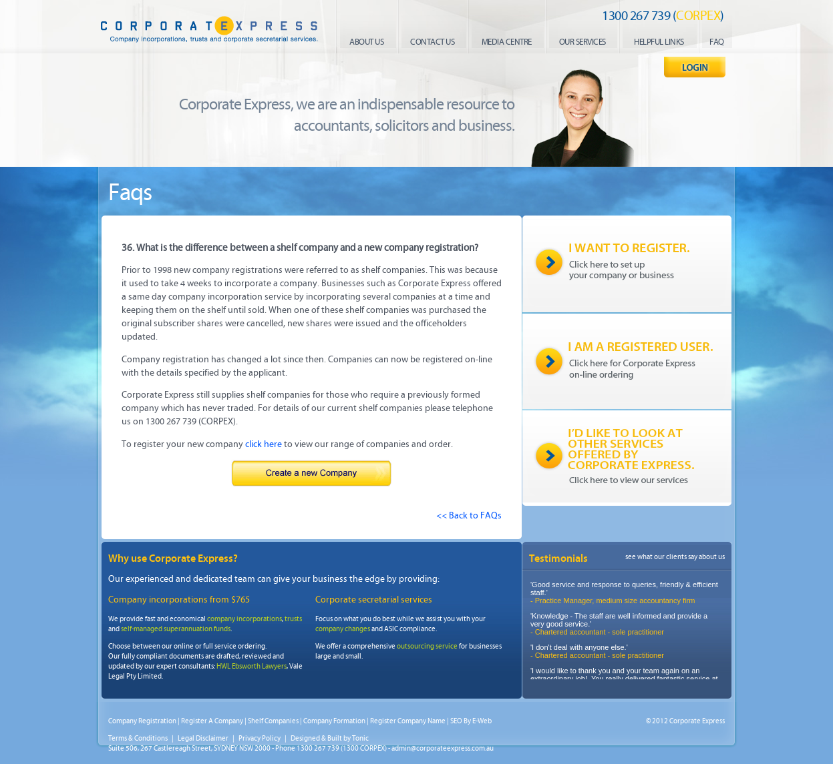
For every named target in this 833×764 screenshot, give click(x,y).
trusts (293, 619)
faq (716, 42)
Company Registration (142, 721)
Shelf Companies (273, 721)
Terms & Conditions (138, 738)
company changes (342, 629)
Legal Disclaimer (203, 738)
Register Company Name (408, 721)
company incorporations (244, 619)
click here (263, 444)
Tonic (360, 738)
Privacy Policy (259, 738)
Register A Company (212, 721)
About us (366, 42)
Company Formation (334, 721)
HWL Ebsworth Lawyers (251, 666)
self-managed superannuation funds (175, 629)
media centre (507, 42)
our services (582, 42)
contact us (432, 42)
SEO (456, 721)
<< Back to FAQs (469, 515)
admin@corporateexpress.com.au (442, 748)
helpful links (659, 42)
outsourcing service (427, 646)
